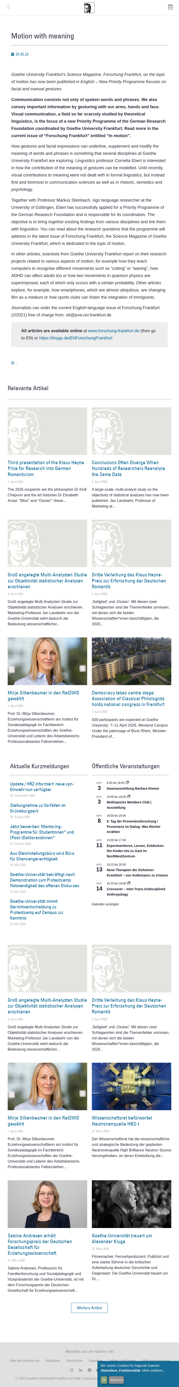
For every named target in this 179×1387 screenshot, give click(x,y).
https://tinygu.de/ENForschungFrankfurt (75, 338)
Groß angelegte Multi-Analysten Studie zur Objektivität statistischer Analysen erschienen (47, 580)
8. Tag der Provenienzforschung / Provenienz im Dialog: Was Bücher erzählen (134, 826)
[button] (89, 1308)
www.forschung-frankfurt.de (113, 330)
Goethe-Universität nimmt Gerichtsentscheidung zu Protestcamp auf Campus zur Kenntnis (37, 909)
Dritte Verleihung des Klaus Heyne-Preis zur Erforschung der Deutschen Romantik (129, 580)
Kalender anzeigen (105, 904)
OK (104, 1380)
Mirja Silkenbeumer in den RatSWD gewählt (43, 696)
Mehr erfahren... (153, 1370)
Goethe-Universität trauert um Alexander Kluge (122, 1238)
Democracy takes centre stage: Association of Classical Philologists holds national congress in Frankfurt (128, 698)
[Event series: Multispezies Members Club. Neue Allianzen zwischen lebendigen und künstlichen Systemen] (128, 796)
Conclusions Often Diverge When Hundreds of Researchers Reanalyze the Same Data (128, 468)
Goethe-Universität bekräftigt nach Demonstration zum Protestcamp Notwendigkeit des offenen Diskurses (44, 880)
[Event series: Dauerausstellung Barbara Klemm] (127, 783)
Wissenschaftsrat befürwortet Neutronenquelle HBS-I (122, 1121)
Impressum (91, 1378)
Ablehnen (116, 1380)
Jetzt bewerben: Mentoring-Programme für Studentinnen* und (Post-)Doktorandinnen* (42, 832)
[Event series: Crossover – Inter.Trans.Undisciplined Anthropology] (128, 883)
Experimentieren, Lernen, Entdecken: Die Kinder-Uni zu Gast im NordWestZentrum (135, 851)
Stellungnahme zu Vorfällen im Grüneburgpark (37, 808)
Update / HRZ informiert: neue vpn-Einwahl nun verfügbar (42, 786)
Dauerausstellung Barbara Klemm (133, 788)
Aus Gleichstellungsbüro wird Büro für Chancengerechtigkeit (42, 856)
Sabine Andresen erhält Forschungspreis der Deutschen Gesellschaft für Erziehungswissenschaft (40, 1244)
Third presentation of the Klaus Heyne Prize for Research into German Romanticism (46, 468)
